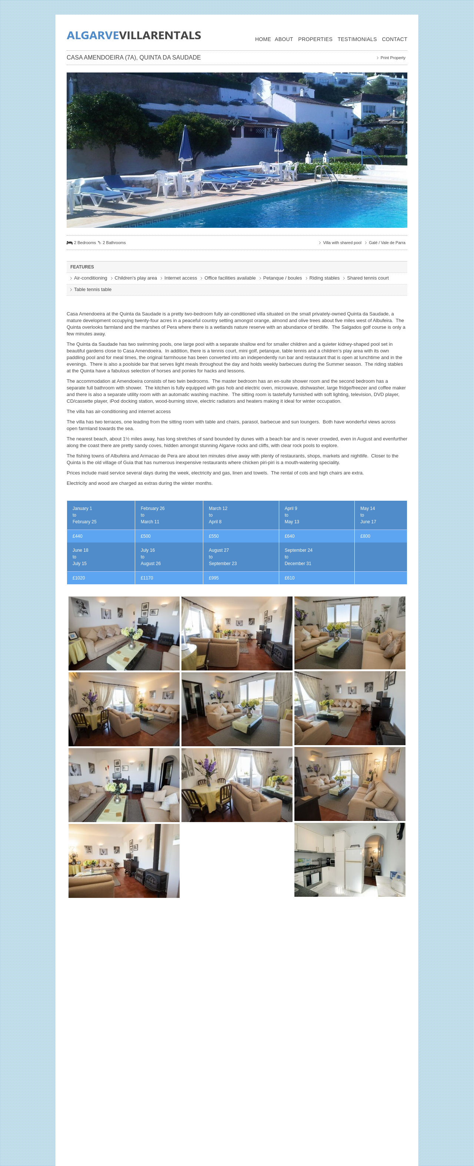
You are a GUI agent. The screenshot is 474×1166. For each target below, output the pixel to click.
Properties (315, 39)
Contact (394, 39)
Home (263, 39)
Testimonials (357, 39)
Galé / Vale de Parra (387, 242)
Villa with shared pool (342, 242)
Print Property (393, 57)
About (284, 39)
